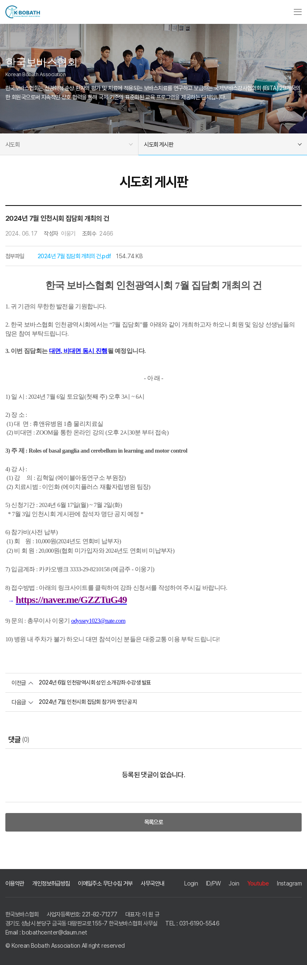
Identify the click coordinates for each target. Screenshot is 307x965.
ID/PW (213, 883)
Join (234, 883)
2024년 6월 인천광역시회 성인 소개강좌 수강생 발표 (95, 683)
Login (191, 883)
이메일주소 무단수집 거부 (105, 883)
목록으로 (153, 821)
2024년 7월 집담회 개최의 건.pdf (74, 255)
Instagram (289, 883)
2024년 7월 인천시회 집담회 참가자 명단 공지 (88, 702)
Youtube (258, 883)
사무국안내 (152, 883)
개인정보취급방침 (51, 883)
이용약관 (14, 883)
